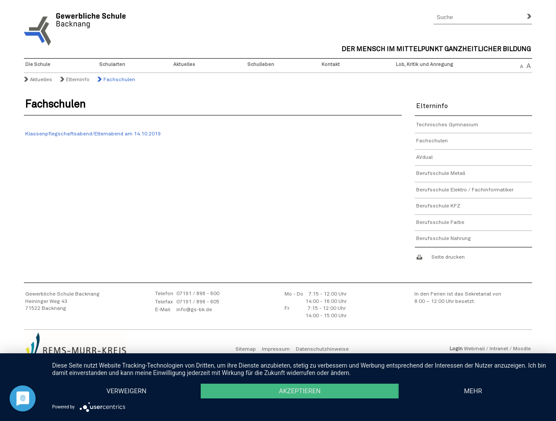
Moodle (522, 349)
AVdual (424, 157)
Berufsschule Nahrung (443, 238)
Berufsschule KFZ (438, 206)
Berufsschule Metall (440, 173)
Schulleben (261, 64)
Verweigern (126, 391)
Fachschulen (432, 141)
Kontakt (330, 64)
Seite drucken (448, 257)
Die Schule (37, 64)
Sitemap (245, 349)
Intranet (499, 349)
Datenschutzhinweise (322, 349)
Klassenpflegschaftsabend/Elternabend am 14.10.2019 (93, 134)
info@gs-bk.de (194, 309)
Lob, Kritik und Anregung (424, 64)
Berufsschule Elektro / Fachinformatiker (464, 190)
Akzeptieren (300, 391)
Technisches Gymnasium (447, 125)
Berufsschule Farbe (440, 222)
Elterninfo (77, 79)
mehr (473, 391)
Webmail (474, 349)
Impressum (276, 349)
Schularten (112, 64)
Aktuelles (184, 64)
